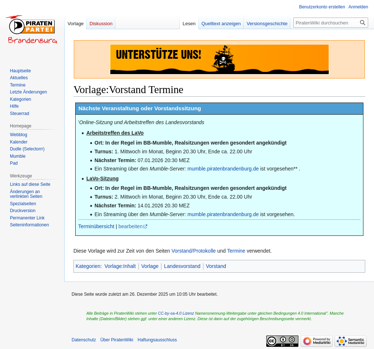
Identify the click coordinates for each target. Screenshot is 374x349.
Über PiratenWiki (116, 339)
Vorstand (216, 266)
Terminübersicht (96, 226)
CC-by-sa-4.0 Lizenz (176, 313)
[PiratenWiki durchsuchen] (330, 23)
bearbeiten (130, 226)
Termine (236, 251)
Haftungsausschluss (157, 339)
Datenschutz (84, 339)
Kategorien (88, 266)
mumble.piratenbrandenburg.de (223, 169)
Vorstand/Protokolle (193, 251)
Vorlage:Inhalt (120, 266)
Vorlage (150, 266)
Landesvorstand (182, 266)
